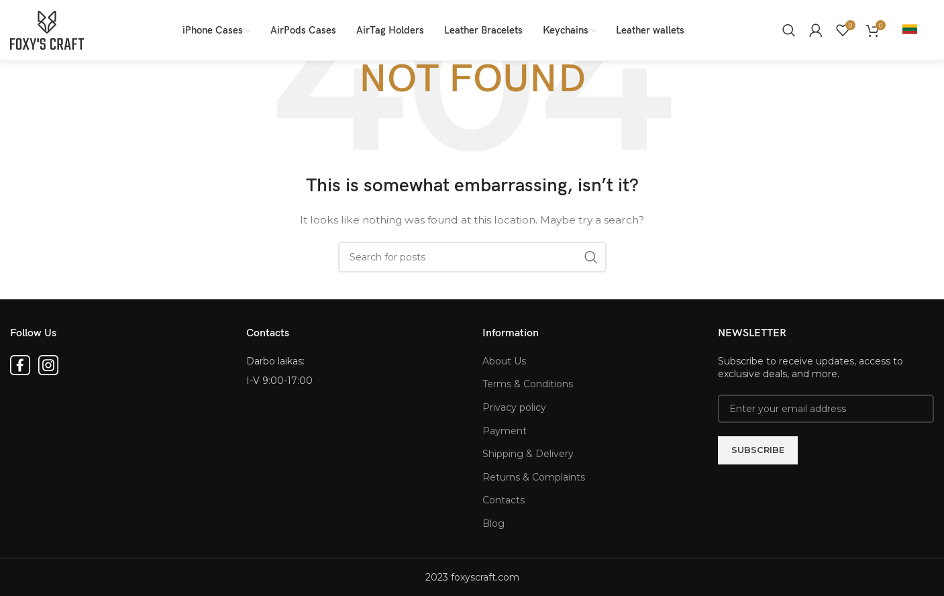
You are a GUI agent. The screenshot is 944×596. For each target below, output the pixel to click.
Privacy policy (514, 407)
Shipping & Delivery (528, 454)
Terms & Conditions (527, 384)
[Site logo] (47, 29)
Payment (504, 431)
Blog (493, 523)
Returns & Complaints (533, 477)
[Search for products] (789, 30)
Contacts (503, 500)
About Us (504, 361)
